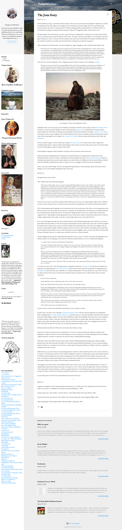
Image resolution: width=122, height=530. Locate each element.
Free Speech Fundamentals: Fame (10, 408)
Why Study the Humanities (8, 483)
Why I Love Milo (6, 481)
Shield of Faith (5, 457)
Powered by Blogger (73, 523)
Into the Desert (5, 430)
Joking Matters (5, 434)
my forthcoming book (95, 158)
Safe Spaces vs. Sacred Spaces (9, 456)
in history (64, 312)
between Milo (59, 268)
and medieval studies (73, 312)
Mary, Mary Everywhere (8, 440)
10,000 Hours (5, 374)
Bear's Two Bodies (6, 388)
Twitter (3, 239)
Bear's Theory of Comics (8, 386)
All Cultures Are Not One (8, 379)
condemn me (40, 138)
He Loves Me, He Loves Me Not (10, 418)
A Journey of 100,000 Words (46, 482)
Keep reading (103, 439)
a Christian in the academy (100, 132)
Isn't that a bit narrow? (7, 432)
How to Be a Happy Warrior (8, 425)
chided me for (86, 266)
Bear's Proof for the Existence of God (11, 384)
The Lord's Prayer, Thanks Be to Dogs (11, 473)
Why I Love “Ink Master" (8, 479)
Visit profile (12, 41)
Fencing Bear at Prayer (47, 4)
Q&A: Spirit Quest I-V (7, 454)
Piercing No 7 (5, 449)
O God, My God (5, 444)
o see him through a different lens (60, 315)
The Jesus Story (5, 471)
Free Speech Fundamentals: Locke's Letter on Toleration (10, 411)
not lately (72, 142)
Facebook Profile (6, 237)
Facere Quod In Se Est (7, 400)
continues (96, 62)
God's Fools (4, 417)
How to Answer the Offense (8, 423)
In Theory (4, 429)
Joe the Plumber (42, 444)
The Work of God (6, 476)
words (82, 129)
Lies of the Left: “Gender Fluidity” (10, 437)
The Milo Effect (5, 474)
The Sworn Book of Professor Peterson (49, 501)
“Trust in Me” (5, 373)
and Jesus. (65, 268)
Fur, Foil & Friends (6, 415)
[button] (108, 14)
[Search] (111, 4)
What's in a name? (42, 424)
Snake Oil (4, 459)
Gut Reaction (41, 464)
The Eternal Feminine (7, 466)
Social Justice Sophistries (7, 461)
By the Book (4, 391)
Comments (6, 60)
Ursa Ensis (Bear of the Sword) (9, 478)
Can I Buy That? (5, 393)
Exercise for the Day (6, 398)
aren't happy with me (102, 127)
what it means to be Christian (70, 136)
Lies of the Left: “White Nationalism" (11, 439)
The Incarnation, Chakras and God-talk (11, 469)
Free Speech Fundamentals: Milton (10, 413)
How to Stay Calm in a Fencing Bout (11, 427)
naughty (78, 129)
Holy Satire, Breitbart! (7, 422)
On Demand (4, 445)
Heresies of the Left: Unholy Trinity (11, 420)
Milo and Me (4, 442)
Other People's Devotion (7, 447)
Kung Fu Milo (5, 435)
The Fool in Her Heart (7, 467)
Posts (5, 59)
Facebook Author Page (7, 235)
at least (78, 142)
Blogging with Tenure (7, 390)
